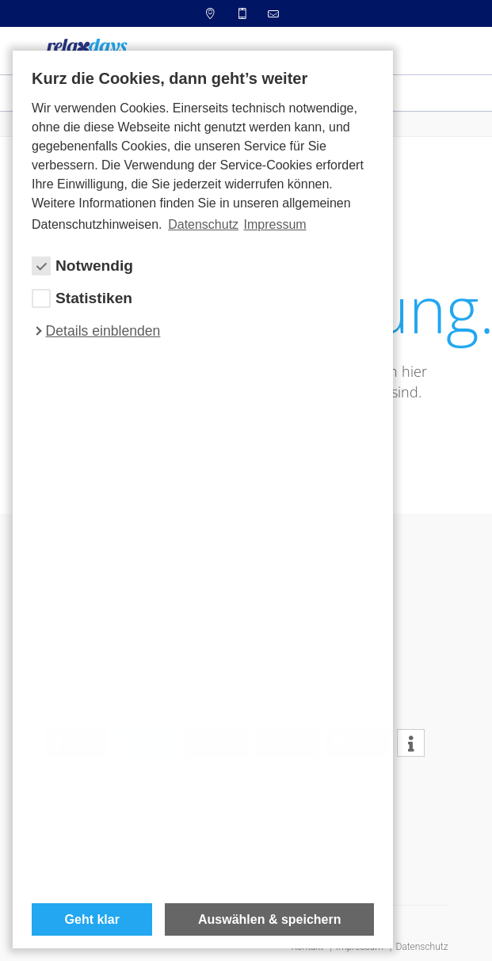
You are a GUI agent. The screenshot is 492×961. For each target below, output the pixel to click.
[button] (411, 744)
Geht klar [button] (92, 919)
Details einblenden (103, 331)
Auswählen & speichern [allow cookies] (269, 919)
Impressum (274, 224)
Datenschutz (421, 946)
